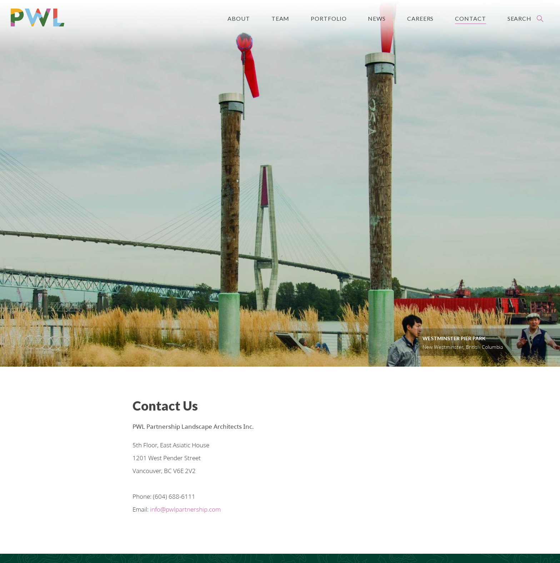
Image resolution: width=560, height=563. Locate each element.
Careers (420, 18)
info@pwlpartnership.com (185, 503)
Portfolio (328, 18)
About (239, 18)
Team (280, 18)
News (377, 18)
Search (519, 18)
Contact (470, 18)
